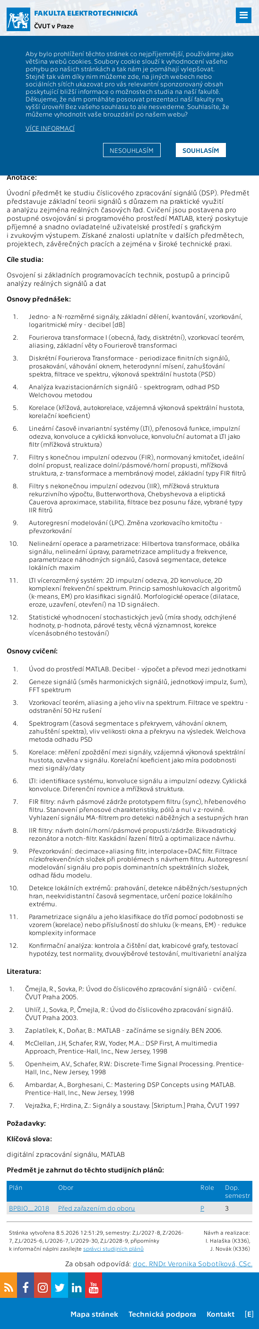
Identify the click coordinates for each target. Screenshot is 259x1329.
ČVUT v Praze (54, 25)
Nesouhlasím (132, 150)
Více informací (50, 128)
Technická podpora (162, 1313)
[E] (249, 1313)
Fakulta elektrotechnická (86, 12)
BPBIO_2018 (29, 1208)
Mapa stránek (94, 1313)
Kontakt (220, 1313)
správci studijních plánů (113, 1248)
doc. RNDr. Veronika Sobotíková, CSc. (192, 1263)
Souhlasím (200, 150)
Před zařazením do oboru (96, 1208)
